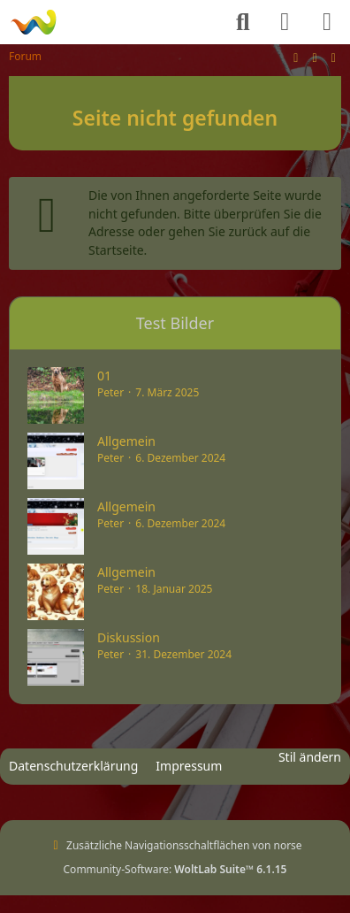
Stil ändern (309, 756)
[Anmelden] (285, 22)
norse (287, 845)
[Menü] (327, 22)
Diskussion (128, 637)
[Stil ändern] (296, 57)
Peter (110, 392)
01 (104, 375)
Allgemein (126, 441)
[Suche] (243, 22)
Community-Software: (175, 869)
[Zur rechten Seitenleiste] (333, 57)
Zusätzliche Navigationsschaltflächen (157, 845)
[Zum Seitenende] (315, 57)
